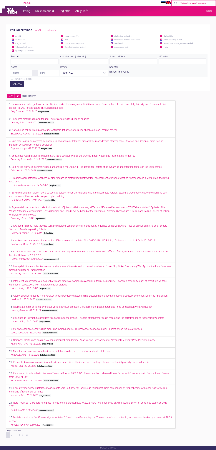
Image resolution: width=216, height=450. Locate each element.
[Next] (23, 435)
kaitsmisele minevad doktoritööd (127, 40)
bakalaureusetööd (72, 36)
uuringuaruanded (121, 47)
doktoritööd (20, 40)
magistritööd (20, 43)
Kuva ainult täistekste (23, 79)
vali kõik (38, 30)
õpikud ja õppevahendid (24, 51)
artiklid (18, 36)
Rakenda (17, 84)
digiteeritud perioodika (123, 36)
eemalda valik (50, 30)
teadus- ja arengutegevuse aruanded (178, 43)
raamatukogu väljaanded (75, 43)
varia (166, 47)
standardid (118, 43)
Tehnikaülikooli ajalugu (24, 47)
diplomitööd (168, 36)
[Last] (27, 435)
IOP (66, 40)
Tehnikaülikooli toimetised (75, 47)
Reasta (64, 67)
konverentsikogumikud (173, 40)
